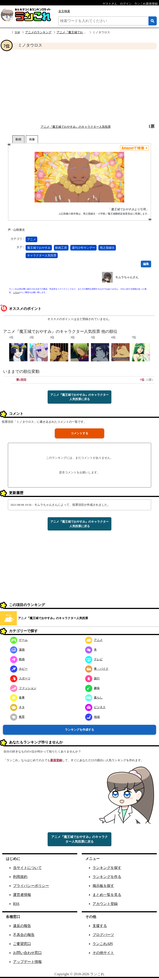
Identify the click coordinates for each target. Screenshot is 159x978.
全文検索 (64, 11)
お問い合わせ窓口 (27, 953)
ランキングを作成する (79, 729)
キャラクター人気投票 (41, 255)
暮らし (94, 697)
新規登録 (56, 760)
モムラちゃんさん (127, 277)
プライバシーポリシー (31, 886)
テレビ (94, 659)
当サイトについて (27, 868)
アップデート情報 (27, 962)
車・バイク (96, 668)
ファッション (23, 688)
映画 (17, 659)
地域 (92, 716)
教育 (17, 716)
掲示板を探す (103, 886)
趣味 (92, 688)
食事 (17, 697)
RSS (16, 904)
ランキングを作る (107, 877)
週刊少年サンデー (83, 247)
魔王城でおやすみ (39, 247)
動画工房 (61, 247)
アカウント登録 (105, 904)
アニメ (31, 239)
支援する (100, 926)
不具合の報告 (24, 935)
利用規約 (20, 877)
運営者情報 (22, 895)
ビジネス (95, 707)
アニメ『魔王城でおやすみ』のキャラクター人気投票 (76, 126)
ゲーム (19, 640)
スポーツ (20, 678)
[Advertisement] (79, 86)
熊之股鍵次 (107, 247)
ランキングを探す (107, 868)
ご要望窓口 (22, 944)
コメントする (79, 433)
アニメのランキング (38, 32)
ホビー (19, 668)
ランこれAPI (103, 944)
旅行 (92, 678)
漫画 (17, 649)
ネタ (17, 707)
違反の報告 (22, 926)
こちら (16, 292)
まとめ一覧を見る (107, 895)
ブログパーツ (103, 935)
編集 (146, 264)
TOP (17, 32)
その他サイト (103, 953)
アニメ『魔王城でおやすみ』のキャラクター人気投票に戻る (79, 397)
